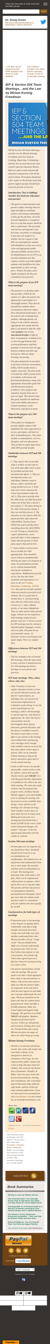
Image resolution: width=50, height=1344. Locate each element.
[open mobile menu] (45, 4)
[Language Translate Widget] (25, 1269)
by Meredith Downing (36, 71)
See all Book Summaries (18, 1228)
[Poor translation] (27, 1293)
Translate (29, 1274)
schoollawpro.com (23, 1096)
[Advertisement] (25, 47)
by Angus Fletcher (23, 1223)
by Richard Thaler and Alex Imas (25, 1216)
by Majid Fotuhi (24, 1201)
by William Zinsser (23, 1195)
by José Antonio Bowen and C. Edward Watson (25, 1208)
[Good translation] (19, 1293)
